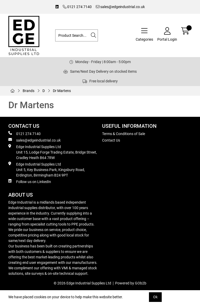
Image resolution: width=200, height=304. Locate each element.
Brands (28, 91)
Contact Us (111, 140)
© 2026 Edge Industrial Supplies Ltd (82, 283)
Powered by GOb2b (130, 283)
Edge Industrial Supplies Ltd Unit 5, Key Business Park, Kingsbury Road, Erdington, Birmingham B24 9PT (46, 169)
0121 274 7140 (77, 7)
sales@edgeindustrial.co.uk (120, 7)
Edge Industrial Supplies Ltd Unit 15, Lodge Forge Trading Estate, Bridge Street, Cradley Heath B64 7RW (52, 152)
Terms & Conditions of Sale (123, 134)
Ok (155, 297)
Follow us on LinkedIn (29, 181)
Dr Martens (62, 91)
